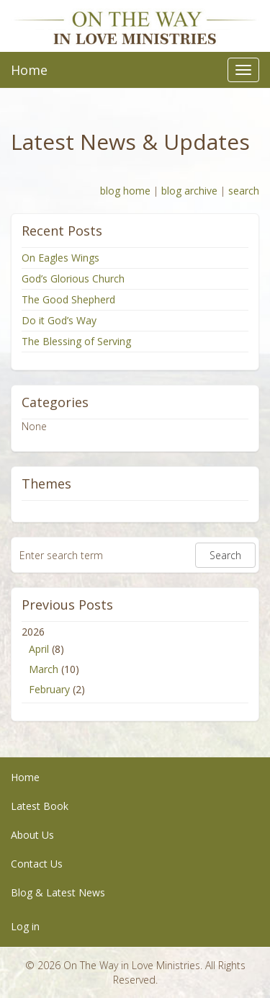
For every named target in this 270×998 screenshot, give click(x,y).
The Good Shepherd (68, 299)
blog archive (189, 190)
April (39, 649)
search (243, 190)
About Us (32, 835)
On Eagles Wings (60, 257)
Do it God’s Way (59, 320)
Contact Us (37, 863)
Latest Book (39, 806)
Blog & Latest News (58, 892)
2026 (135, 662)
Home (29, 70)
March (43, 669)
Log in (25, 926)
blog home (125, 190)
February (49, 689)
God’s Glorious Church (73, 278)
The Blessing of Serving (76, 341)
